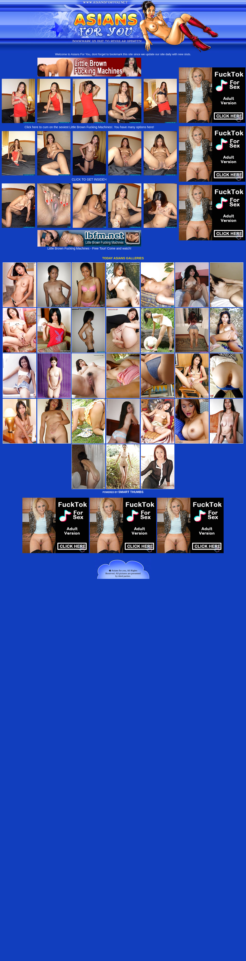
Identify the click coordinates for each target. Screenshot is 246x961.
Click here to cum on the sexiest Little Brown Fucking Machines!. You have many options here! (89, 127)
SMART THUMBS (131, 492)
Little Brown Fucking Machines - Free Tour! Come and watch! (89, 247)
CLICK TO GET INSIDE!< (89, 179)
